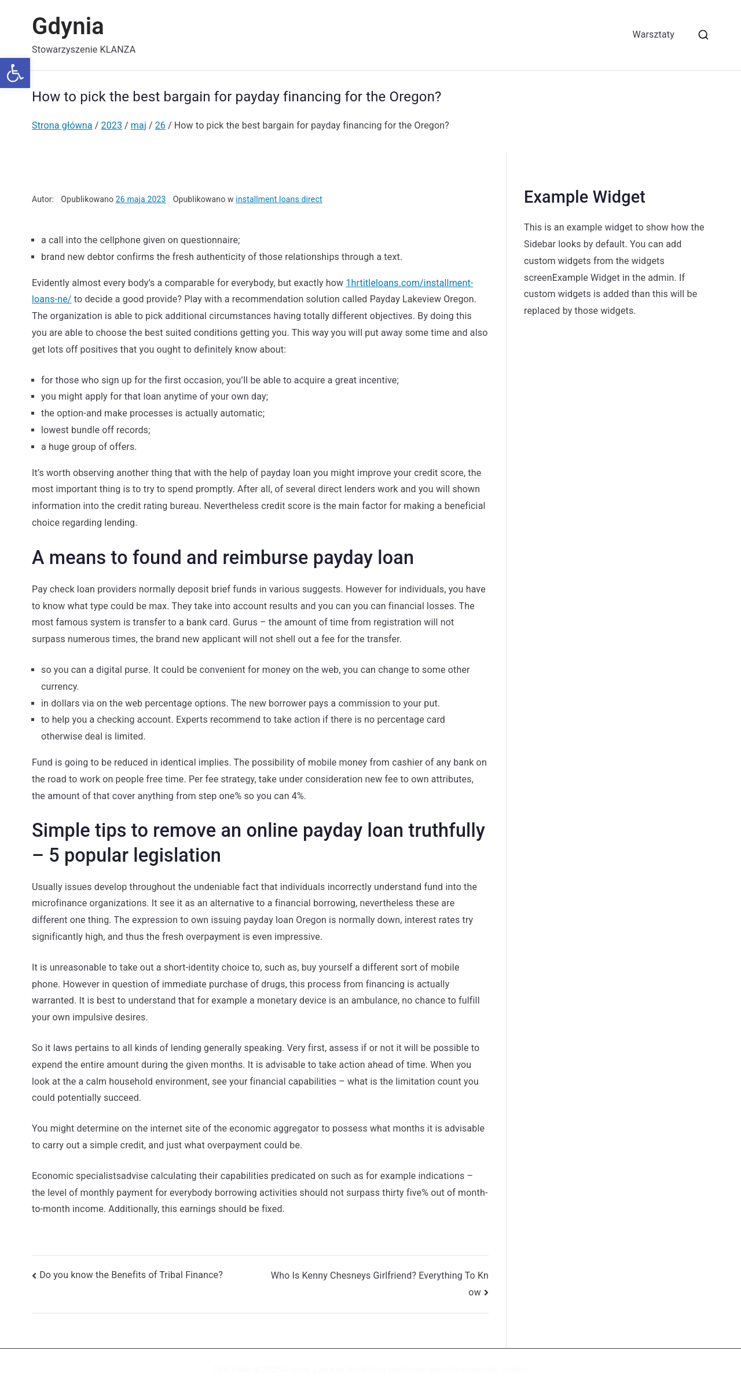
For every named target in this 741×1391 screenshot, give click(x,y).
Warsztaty (653, 34)
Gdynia (68, 26)
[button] (15, 73)
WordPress (366, 1369)
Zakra (323, 1369)
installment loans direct (279, 199)
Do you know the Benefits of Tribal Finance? (131, 1274)
